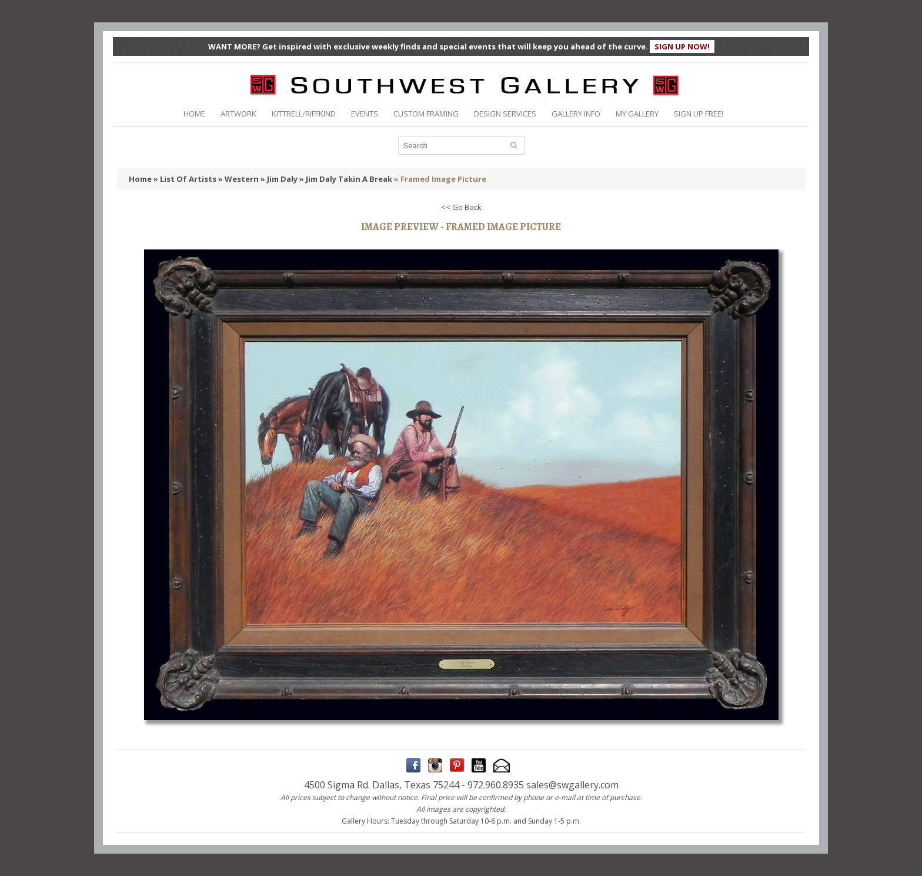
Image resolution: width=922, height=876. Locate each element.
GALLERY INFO (576, 113)
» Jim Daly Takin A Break (345, 179)
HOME (194, 113)
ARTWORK (238, 113)
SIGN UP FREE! (698, 113)
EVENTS (364, 113)
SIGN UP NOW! (682, 46)
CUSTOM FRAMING (426, 113)
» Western (238, 179)
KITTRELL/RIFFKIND (304, 113)
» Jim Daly (279, 179)
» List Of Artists (184, 179)
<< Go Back (461, 207)
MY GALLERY (637, 113)
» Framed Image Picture (440, 179)
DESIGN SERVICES (505, 113)
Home (140, 179)
